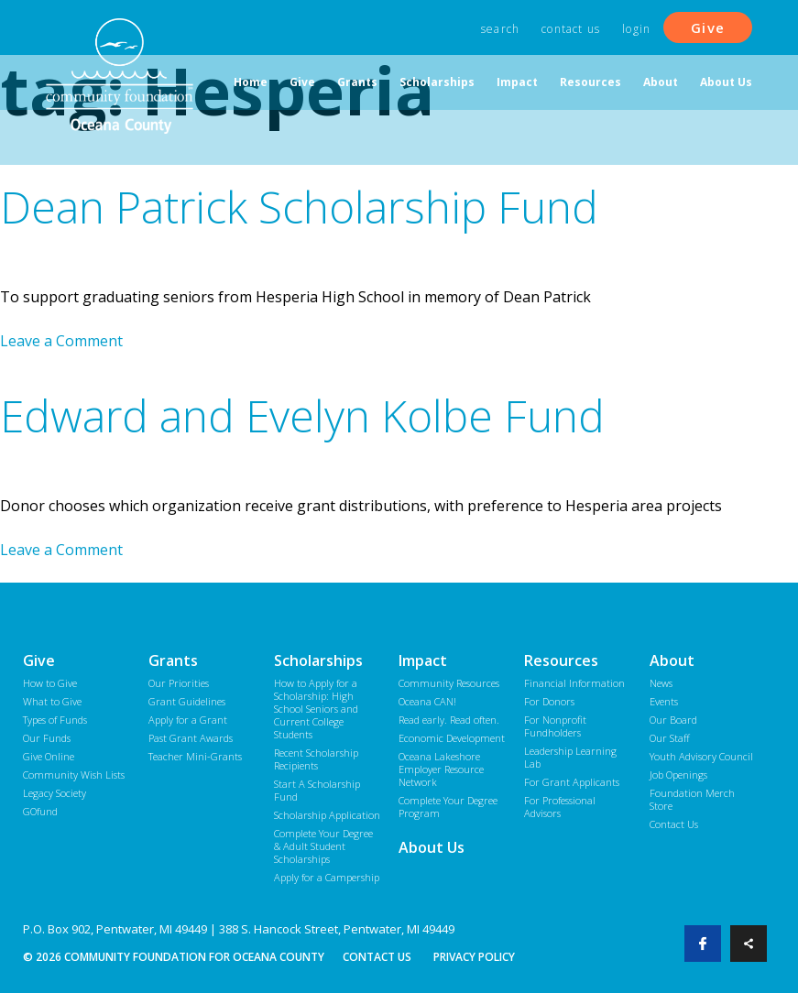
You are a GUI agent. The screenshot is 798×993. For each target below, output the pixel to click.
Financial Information (574, 683)
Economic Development (452, 738)
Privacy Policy (474, 957)
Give (708, 27)
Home (251, 82)
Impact (517, 82)
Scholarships (437, 82)
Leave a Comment (61, 341)
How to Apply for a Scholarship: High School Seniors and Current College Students (316, 708)
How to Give (50, 683)
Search (500, 29)
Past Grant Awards (190, 738)
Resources (590, 82)
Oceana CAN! (427, 701)
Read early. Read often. (449, 719)
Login (636, 29)
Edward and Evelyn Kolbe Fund (302, 415)
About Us (726, 82)
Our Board (673, 719)
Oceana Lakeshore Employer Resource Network (441, 769)
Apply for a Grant (187, 719)
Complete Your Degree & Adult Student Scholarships (323, 846)
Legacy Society (54, 793)
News (661, 683)
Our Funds (47, 738)
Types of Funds (55, 719)
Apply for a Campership (326, 877)
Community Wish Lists (74, 774)
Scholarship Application (327, 815)
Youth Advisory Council (701, 756)
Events (664, 701)
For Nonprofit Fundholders (555, 726)
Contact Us (570, 29)
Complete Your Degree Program (448, 806)
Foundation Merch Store (692, 799)
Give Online (48, 756)
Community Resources (449, 683)
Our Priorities (178, 683)
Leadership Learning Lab (570, 757)
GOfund (40, 811)
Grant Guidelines (186, 701)
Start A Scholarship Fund (317, 790)
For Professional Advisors (560, 806)
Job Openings (678, 774)
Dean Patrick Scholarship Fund (299, 206)
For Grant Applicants (571, 782)
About (660, 82)
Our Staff (670, 738)
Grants (357, 82)
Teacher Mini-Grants (195, 756)
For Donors (549, 701)
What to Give (52, 701)
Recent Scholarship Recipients (316, 759)
